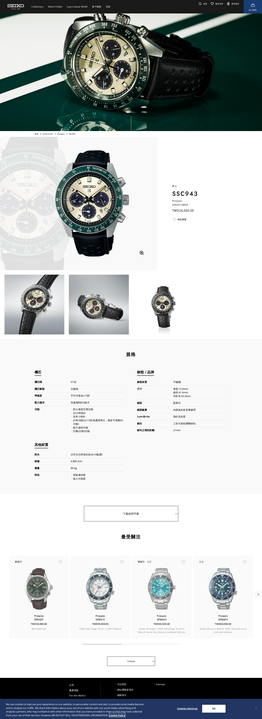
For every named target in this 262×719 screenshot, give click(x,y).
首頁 (37, 134)
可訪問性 (121, 684)
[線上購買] (253, 6)
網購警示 (121, 695)
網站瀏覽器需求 (125, 689)
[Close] (256, 710)
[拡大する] (141, 253)
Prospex (61, 134)
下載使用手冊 (131, 513)
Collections (47, 134)
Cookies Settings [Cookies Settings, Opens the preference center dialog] (187, 710)
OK (214, 710)
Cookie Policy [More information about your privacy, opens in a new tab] (117, 716)
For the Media (77, 695)
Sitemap (160, 684)
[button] (202, 3)
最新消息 (73, 690)
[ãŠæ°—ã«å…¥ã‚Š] (60, 569)
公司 (71, 685)
